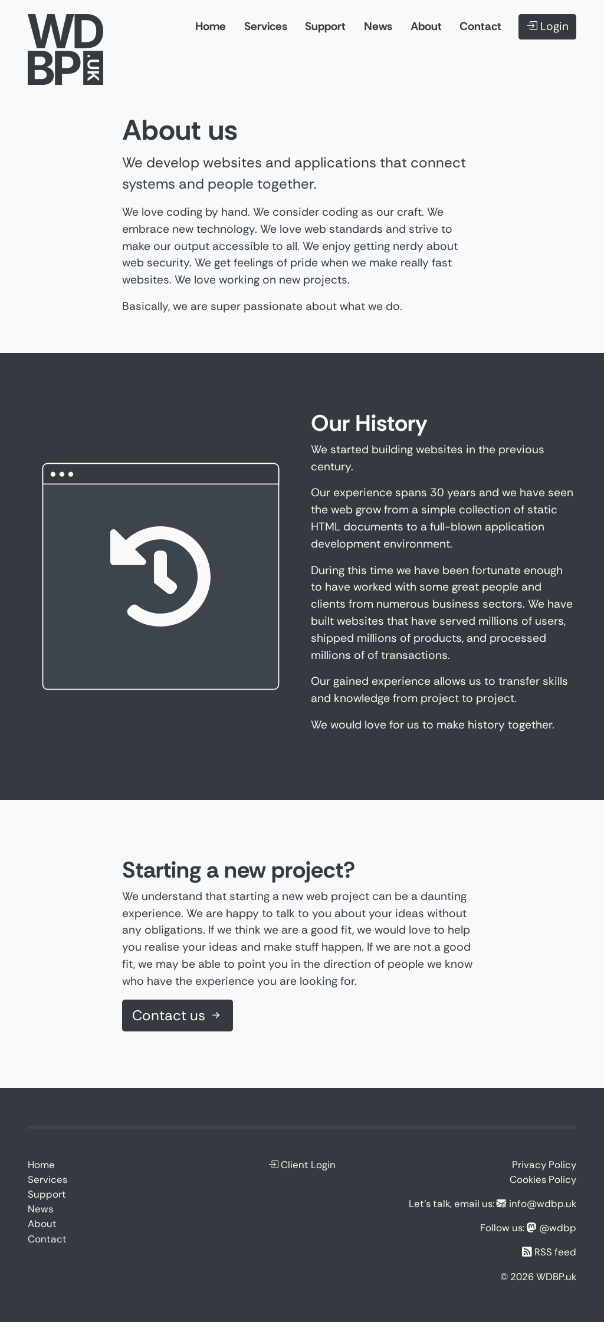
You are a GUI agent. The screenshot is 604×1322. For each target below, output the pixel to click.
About (426, 26)
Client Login (302, 1164)
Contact (480, 26)
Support (325, 26)
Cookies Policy (543, 1179)
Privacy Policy (544, 1164)
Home (210, 26)
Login (547, 26)
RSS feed (555, 1251)
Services (265, 26)
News (378, 26)
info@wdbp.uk (542, 1203)
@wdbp (557, 1227)
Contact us (177, 1015)
